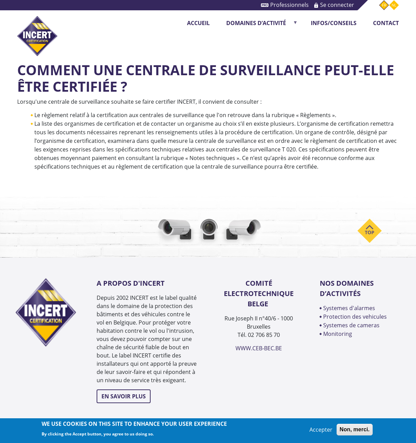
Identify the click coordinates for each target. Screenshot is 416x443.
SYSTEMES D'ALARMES (349, 308)
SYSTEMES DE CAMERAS (351, 325)
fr (384, 5)
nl (394, 5)
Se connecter (337, 5)
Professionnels (289, 5)
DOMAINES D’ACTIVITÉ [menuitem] (258, 25)
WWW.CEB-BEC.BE (259, 348)
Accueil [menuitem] (198, 23)
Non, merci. (355, 429)
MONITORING (338, 334)
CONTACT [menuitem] (386, 23)
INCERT (37, 30)
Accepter (320, 429)
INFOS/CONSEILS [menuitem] (334, 23)
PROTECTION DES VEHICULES (355, 316)
